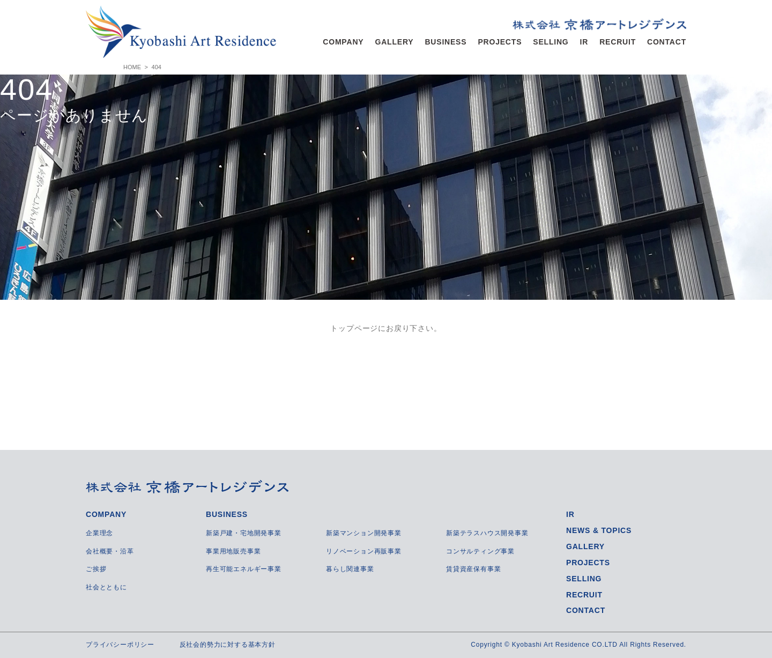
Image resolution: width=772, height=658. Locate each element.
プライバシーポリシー (120, 644)
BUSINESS (445, 42)
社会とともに (106, 587)
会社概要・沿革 (110, 551)
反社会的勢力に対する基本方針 (228, 644)
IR (584, 42)
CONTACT (666, 42)
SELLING (550, 42)
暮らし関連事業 (350, 569)
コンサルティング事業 (480, 551)
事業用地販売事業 (233, 551)
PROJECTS (500, 42)
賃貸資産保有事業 (473, 569)
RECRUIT (617, 42)
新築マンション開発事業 (364, 533)
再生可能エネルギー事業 (243, 569)
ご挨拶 (96, 569)
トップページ (354, 328)
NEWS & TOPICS (599, 530)
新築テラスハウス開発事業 (487, 533)
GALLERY (394, 42)
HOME (132, 67)
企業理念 (99, 533)
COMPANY (343, 42)
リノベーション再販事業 (364, 551)
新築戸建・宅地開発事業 (243, 533)
